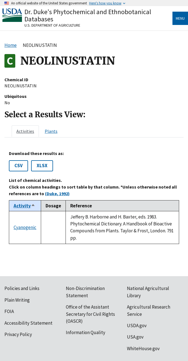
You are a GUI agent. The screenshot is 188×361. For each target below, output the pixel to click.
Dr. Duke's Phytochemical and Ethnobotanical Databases (87, 15)
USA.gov (135, 337)
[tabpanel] (94, 197)
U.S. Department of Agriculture (52, 25)
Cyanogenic (25, 227)
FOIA (9, 311)
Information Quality (85, 332)
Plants (51, 131)
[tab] (25, 131)
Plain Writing (17, 300)
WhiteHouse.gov (143, 348)
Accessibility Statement (28, 323)
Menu (180, 18)
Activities (25, 131)
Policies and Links (21, 288)
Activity (24, 206)
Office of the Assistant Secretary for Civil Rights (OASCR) (90, 314)
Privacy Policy (18, 334)
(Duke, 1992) (57, 193)
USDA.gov (137, 325)
